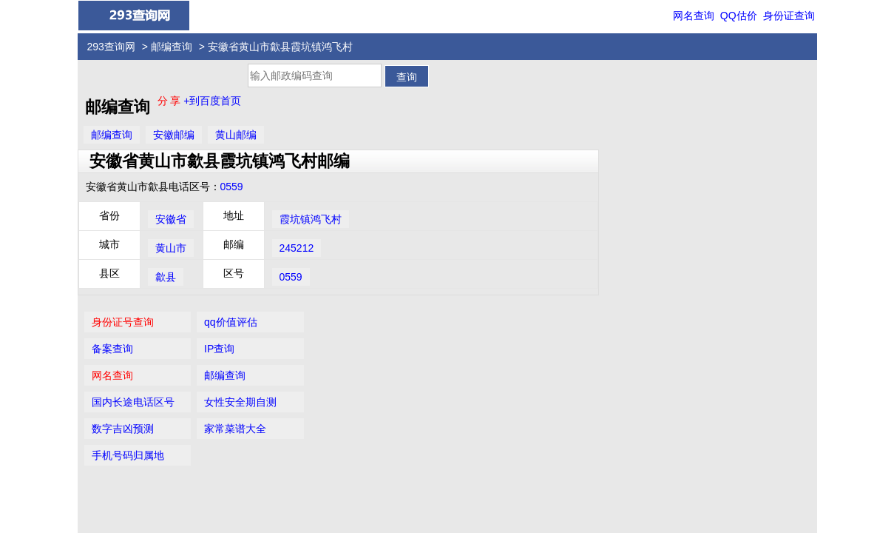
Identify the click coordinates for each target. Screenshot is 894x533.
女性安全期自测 (753, 166)
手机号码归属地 (645, 220)
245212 (297, 248)
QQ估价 (738, 15)
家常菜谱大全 (748, 193)
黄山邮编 (236, 135)
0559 (231, 186)
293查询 (455, 487)
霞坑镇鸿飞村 (311, 219)
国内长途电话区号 (650, 166)
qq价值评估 (744, 87)
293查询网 (111, 47)
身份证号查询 (640, 87)
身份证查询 (789, 15)
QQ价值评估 (452, 459)
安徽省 (170, 219)
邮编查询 (171, 47)
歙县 (165, 277)
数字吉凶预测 (640, 193)
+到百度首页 (212, 101)
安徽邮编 (173, 135)
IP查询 (732, 113)
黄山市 (170, 248)
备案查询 (630, 113)
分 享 (171, 101)
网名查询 (693, 15)
